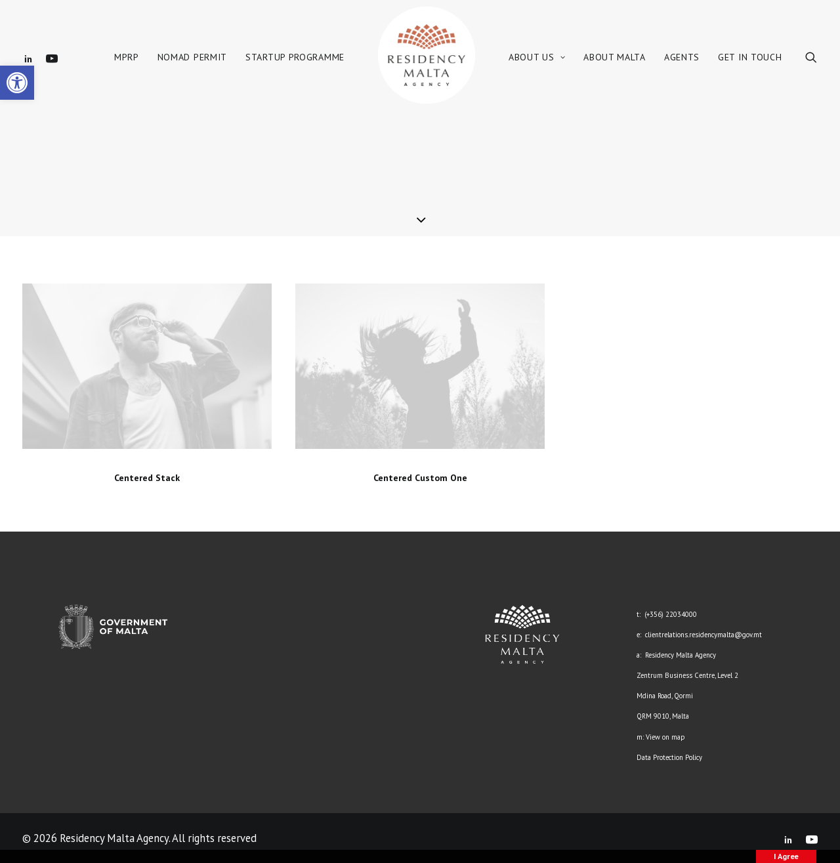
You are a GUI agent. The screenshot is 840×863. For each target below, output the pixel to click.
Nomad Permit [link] (192, 57)
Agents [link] (682, 57)
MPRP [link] (126, 57)
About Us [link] (537, 57)
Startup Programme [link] (295, 57)
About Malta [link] (614, 57)
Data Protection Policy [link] (669, 757)
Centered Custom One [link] (420, 478)
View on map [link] (665, 737)
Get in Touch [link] (750, 57)
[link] (17, 83)
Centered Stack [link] (147, 478)
